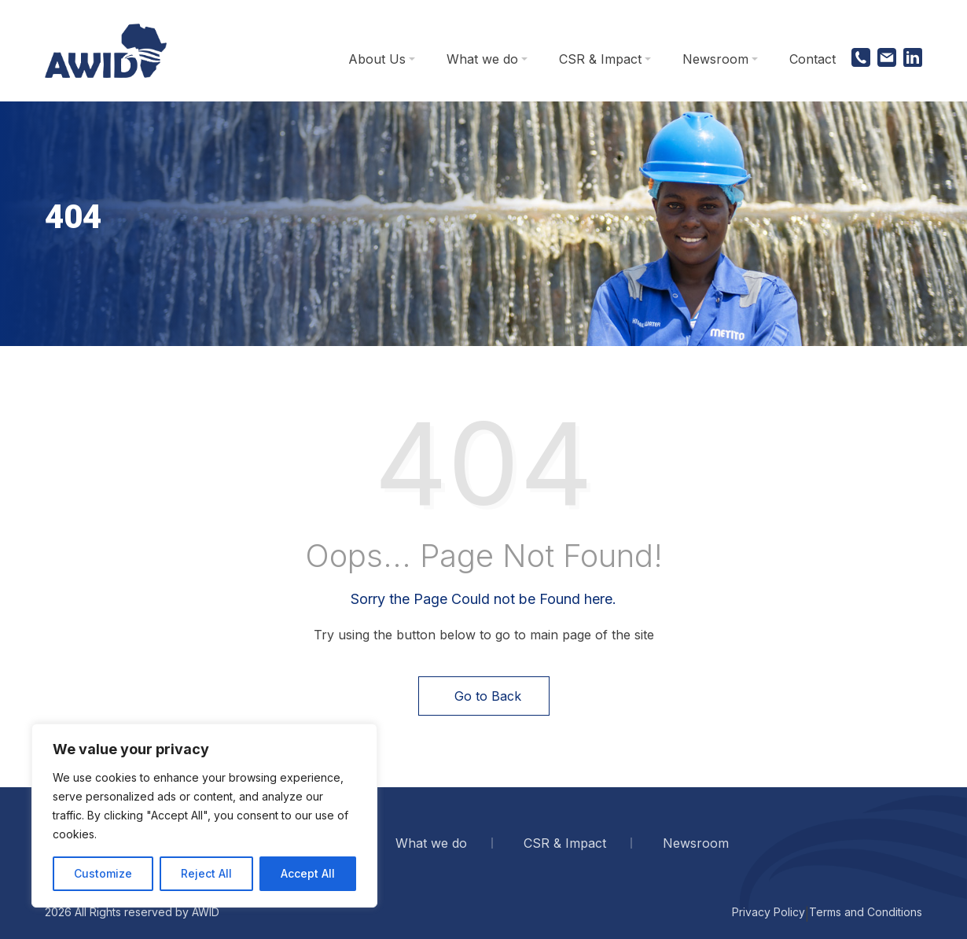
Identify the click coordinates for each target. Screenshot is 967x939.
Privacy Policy (768, 912)
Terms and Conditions (865, 912)
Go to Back (484, 696)
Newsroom (715, 59)
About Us (377, 59)
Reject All (206, 873)
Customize (103, 873)
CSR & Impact (600, 59)
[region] (204, 816)
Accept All (308, 873)
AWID (205, 912)
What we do (482, 59)
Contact (812, 59)
